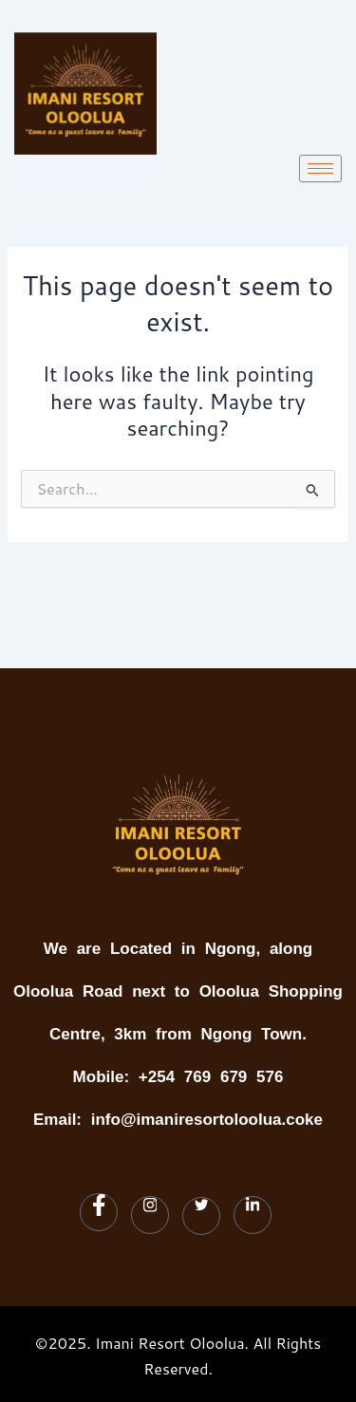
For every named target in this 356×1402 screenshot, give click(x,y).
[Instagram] (150, 1215)
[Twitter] (201, 1216)
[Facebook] (99, 1212)
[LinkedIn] (253, 1215)
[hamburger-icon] (320, 168)
